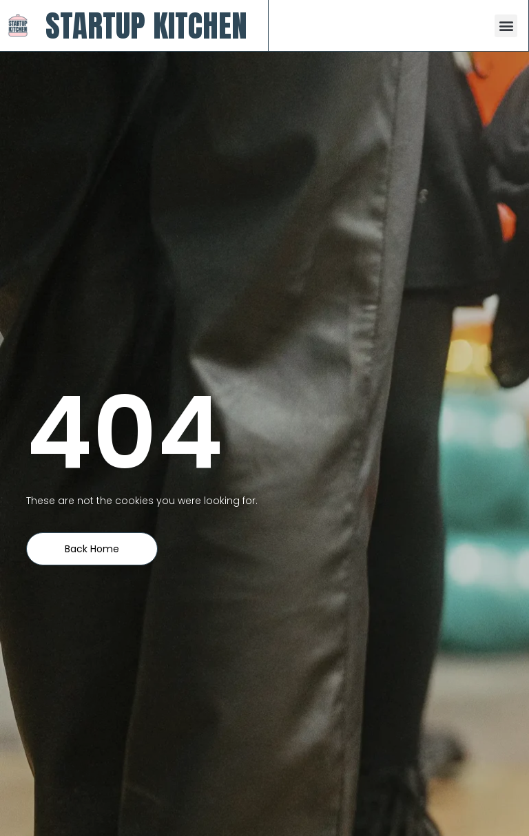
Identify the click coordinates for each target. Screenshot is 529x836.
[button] (506, 25)
